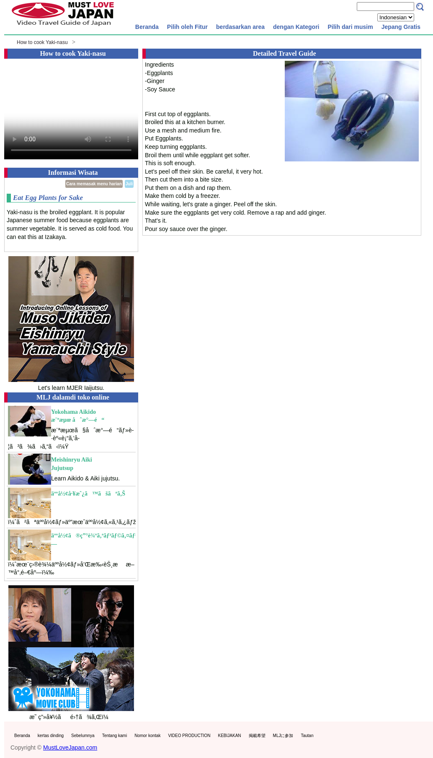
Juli (129, 184)
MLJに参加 (283, 735)
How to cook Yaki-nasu (42, 42)
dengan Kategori (296, 26)
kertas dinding (51, 735)
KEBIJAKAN (229, 735)
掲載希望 (257, 735)
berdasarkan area (240, 26)
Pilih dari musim (350, 26)
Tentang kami (114, 735)
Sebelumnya (83, 735)
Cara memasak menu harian (94, 184)
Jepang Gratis (400, 26)
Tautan (307, 735)
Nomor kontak (147, 735)
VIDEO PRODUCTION (189, 735)
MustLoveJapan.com (70, 747)
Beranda (147, 26)
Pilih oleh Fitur (187, 26)
